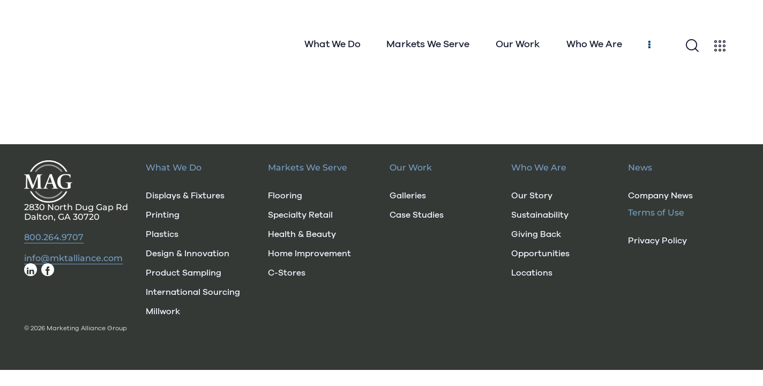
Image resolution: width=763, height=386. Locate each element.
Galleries (408, 195)
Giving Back (536, 234)
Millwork (163, 311)
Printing (162, 215)
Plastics (162, 234)
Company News (660, 195)
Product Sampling (183, 273)
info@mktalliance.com (73, 258)
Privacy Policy (657, 240)
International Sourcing (193, 292)
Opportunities (540, 253)
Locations (531, 273)
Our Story (531, 195)
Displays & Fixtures (185, 195)
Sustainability (539, 215)
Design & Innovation (187, 253)
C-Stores (286, 273)
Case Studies (417, 215)
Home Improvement (309, 253)
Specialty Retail (300, 215)
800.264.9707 (54, 237)
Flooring (285, 195)
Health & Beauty (302, 234)
